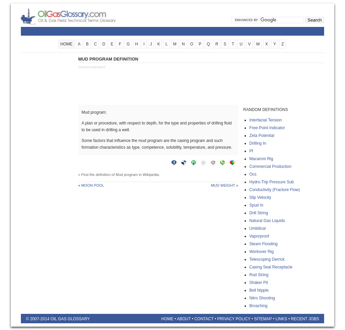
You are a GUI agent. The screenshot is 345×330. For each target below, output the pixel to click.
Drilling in (257, 143)
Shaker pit (258, 282)
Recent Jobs (305, 319)
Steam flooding (263, 244)
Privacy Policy (234, 319)
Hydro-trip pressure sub (271, 182)
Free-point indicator (267, 127)
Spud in (256, 205)
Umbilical (257, 228)
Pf (251, 151)
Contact (204, 319)
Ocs (252, 174)
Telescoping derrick (267, 259)
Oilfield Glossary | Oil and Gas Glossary (76, 16)
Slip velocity (260, 197)
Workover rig (261, 251)
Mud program (126, 175)
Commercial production (270, 166)
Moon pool (92, 185)
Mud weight (223, 185)
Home (167, 319)
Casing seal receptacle (270, 267)
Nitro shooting (262, 298)
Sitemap (263, 319)
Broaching (258, 305)
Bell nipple (259, 290)
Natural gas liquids (267, 220)
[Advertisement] (48, 157)
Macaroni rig (261, 158)
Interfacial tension (265, 120)
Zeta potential (261, 135)
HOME (66, 44)
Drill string (258, 213)
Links (281, 319)
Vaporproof (259, 236)
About (184, 319)
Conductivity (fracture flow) (274, 189)
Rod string (259, 274)
